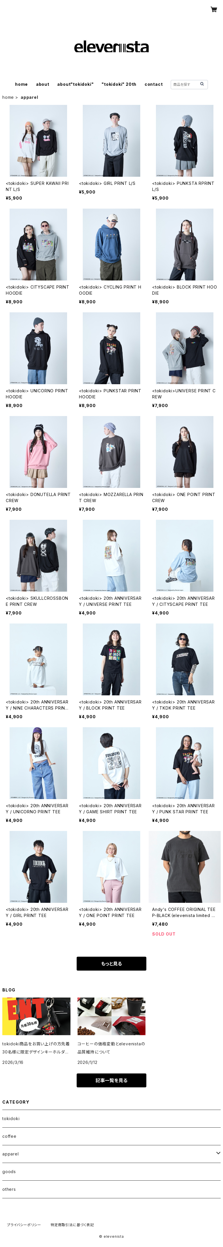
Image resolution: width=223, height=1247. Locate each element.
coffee (9, 1136)
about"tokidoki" (75, 84)
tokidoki (10, 1118)
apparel (10, 1153)
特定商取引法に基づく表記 (72, 1225)
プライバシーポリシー (24, 1225)
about (42, 84)
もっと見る (111, 964)
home (21, 84)
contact (154, 84)
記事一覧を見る (111, 1080)
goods (9, 1171)
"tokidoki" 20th (119, 84)
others (9, 1189)
